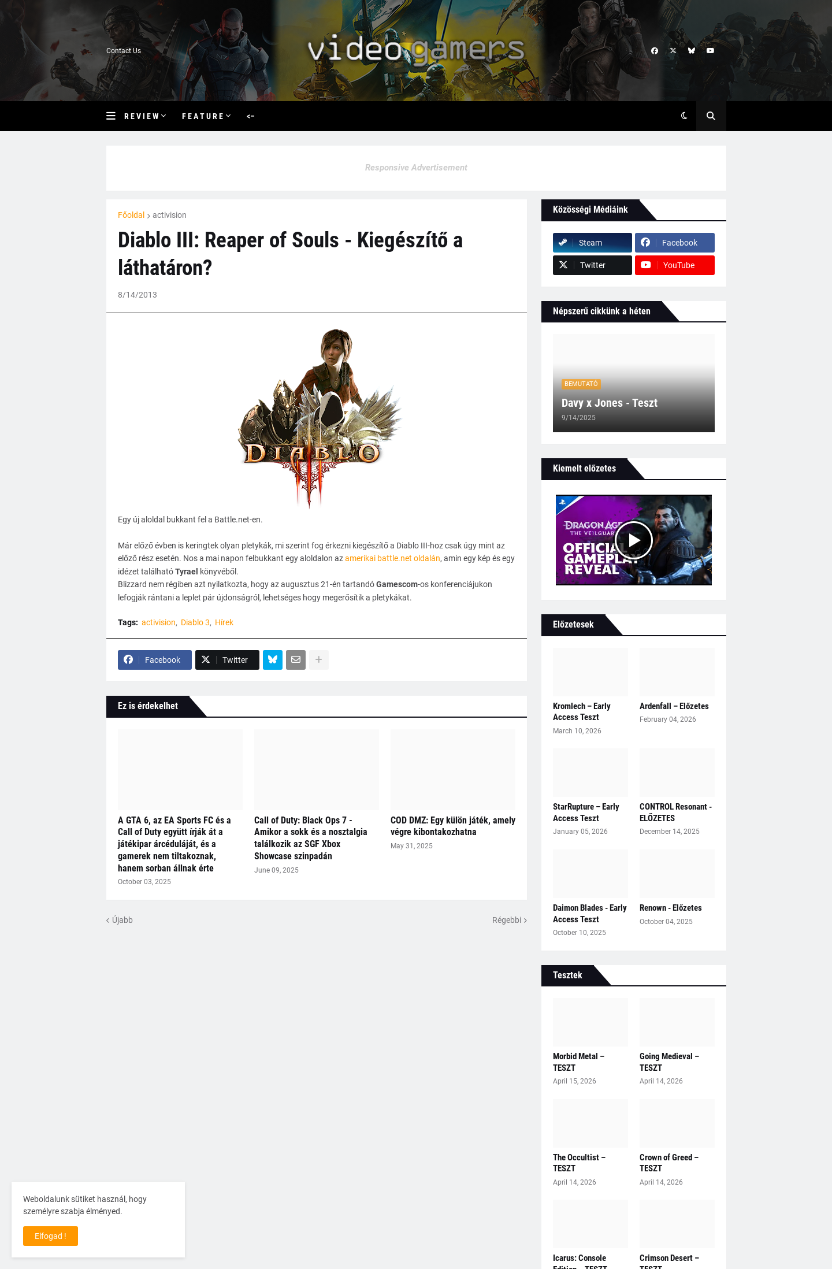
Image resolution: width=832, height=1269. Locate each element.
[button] (115, 116)
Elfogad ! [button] (50, 1236)
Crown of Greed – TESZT (669, 1163)
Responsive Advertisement (416, 167)
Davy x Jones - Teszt (610, 403)
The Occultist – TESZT (579, 1163)
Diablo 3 (195, 622)
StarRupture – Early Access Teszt (586, 812)
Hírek (224, 622)
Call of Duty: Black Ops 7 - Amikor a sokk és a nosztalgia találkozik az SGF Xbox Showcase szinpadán (310, 838)
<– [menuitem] (251, 116)
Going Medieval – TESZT (669, 1062)
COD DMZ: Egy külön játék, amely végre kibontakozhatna (453, 826)
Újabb (122, 920)
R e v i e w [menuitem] (141, 116)
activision (170, 215)
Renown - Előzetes (671, 908)
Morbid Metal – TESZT (578, 1062)
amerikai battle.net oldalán (392, 558)
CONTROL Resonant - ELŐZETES (676, 812)
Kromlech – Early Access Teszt (582, 712)
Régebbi (506, 920)
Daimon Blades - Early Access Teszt (590, 914)
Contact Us (123, 51)
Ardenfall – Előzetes (674, 706)
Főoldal (131, 215)
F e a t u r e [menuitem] (202, 116)
